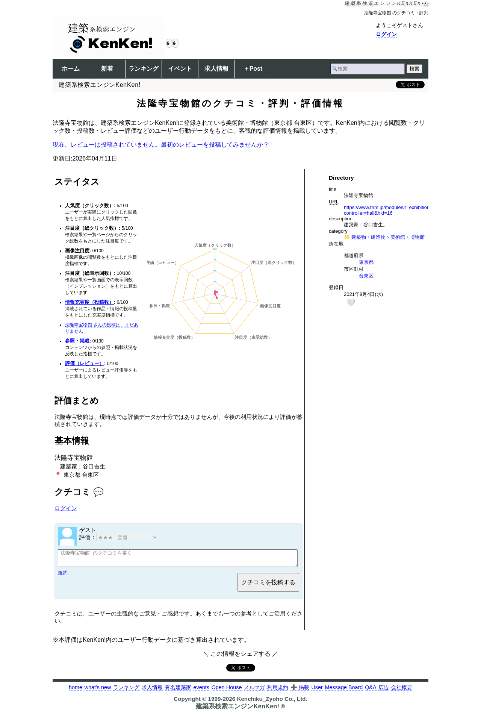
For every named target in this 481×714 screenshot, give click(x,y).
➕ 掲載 (299, 691)
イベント (180, 68)
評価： (118, 537)
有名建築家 (178, 691)
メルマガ (254, 691)
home (75, 691)
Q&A (370, 691)
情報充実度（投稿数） (89, 302)
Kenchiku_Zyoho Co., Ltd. (272, 702)
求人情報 (216, 68)
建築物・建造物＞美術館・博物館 (388, 237)
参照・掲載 (77, 341)
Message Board (344, 691)
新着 (107, 68)
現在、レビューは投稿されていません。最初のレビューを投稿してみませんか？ (161, 144)
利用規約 (277, 691)
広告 (383, 691)
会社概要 (401, 691)
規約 (63, 576)
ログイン (386, 34)
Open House (227, 691)
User (316, 691)
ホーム (71, 68)
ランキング (144, 68)
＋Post (253, 68)
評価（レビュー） (84, 363)
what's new (98, 691)
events (201, 691)
